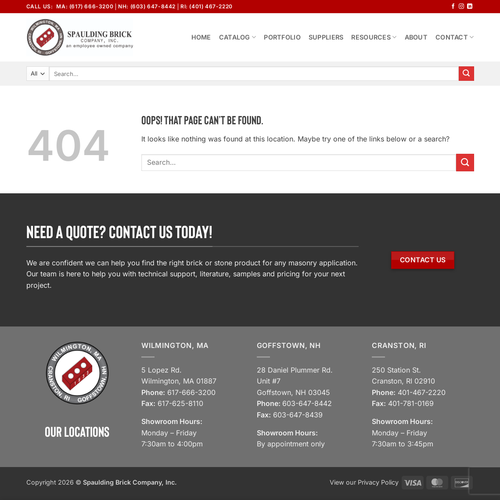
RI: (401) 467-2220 (206, 6)
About (416, 37)
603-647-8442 (307, 403)
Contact (454, 37)
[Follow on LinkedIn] (469, 7)
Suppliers (326, 37)
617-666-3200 (191, 392)
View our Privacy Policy (364, 482)
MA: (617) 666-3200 (84, 6)
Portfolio (282, 37)
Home (201, 37)
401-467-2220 (422, 392)
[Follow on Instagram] (461, 7)
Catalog (237, 37)
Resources (373, 37)
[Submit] (466, 73)
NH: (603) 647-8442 (147, 6)
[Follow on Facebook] (453, 7)
